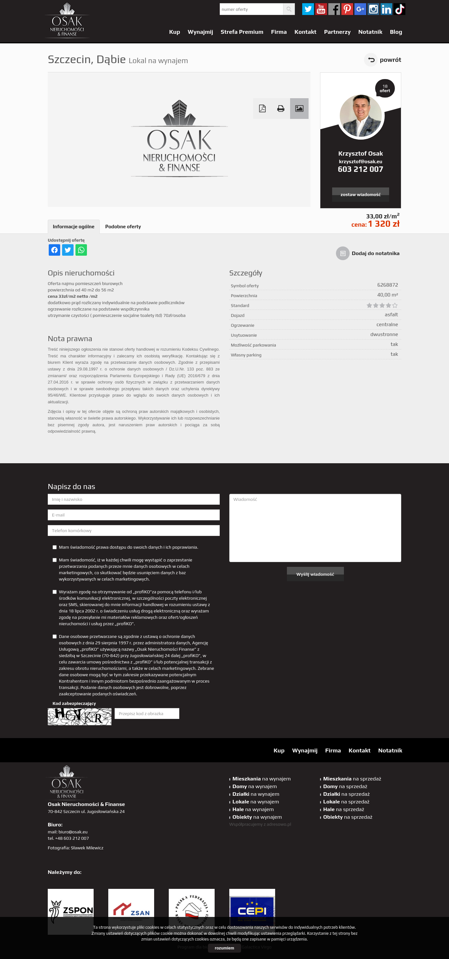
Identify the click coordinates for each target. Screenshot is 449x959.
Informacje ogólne (74, 226)
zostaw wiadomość (361, 194)
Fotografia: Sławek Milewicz (75, 847)
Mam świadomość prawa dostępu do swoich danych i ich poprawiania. (125, 547)
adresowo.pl (279, 824)
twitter (308, 9)
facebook (334, 9)
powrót (390, 59)
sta (373, 9)
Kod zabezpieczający (74, 703)
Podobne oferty (123, 226)
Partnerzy (337, 31)
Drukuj (281, 108)
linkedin (386, 9)
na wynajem (261, 778)
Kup (174, 31)
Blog (396, 31)
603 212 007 (360, 169)
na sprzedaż (352, 778)
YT (321, 9)
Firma (279, 31)
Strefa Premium (242, 31)
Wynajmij (200, 31)
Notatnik (370, 31)
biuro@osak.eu (73, 831)
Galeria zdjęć (299, 108)
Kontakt (306, 31)
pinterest (347, 9)
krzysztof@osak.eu (360, 161)
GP (360, 9)
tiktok (399, 9)
